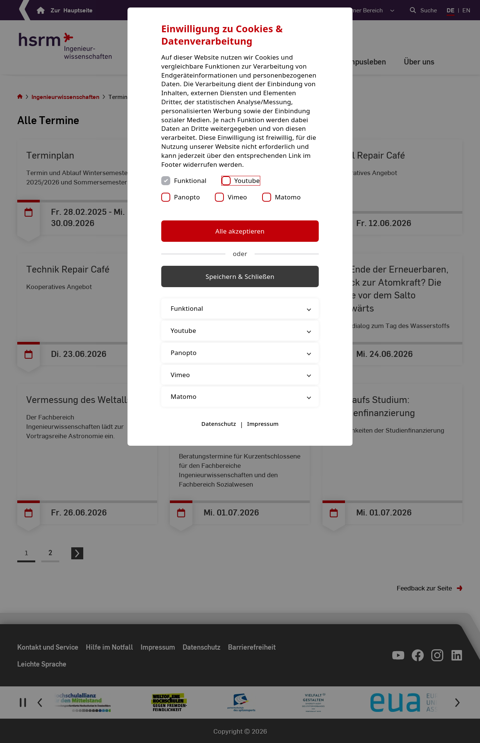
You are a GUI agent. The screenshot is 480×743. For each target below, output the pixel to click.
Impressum (263, 423)
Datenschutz (218, 423)
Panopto (187, 197)
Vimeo (237, 197)
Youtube (247, 180)
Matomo (288, 197)
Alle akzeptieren (239, 231)
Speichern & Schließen (240, 276)
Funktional (190, 180)
